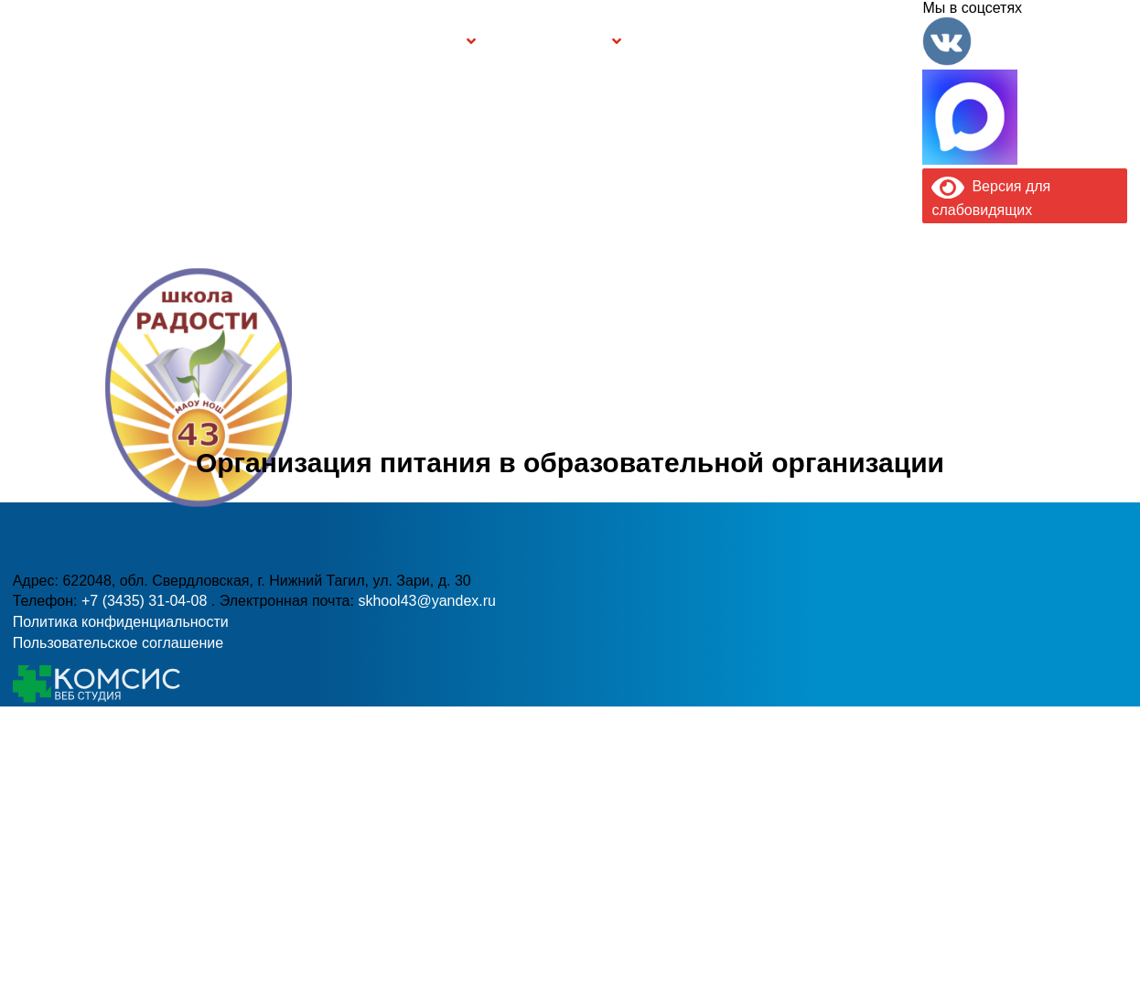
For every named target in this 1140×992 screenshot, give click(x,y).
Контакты (873, 41)
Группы (433, 41)
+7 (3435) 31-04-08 (495, 432)
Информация (25, 38)
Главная (81, 41)
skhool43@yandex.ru (814, 432)
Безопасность (553, 41)
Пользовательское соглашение (118, 643)
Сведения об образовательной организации (255, 40)
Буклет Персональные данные (704, 41)
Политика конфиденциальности (121, 622)
